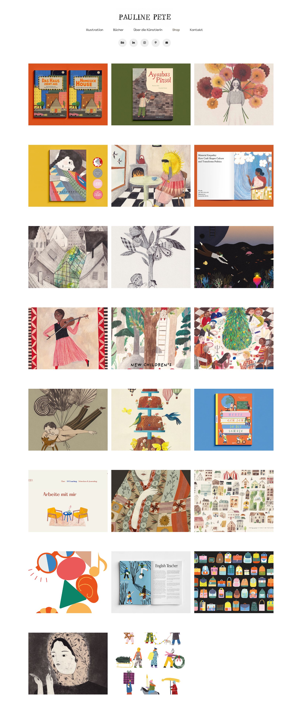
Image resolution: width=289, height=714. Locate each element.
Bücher (118, 30)
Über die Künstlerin (148, 30)
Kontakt (196, 30)
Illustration (94, 30)
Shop (176, 30)
